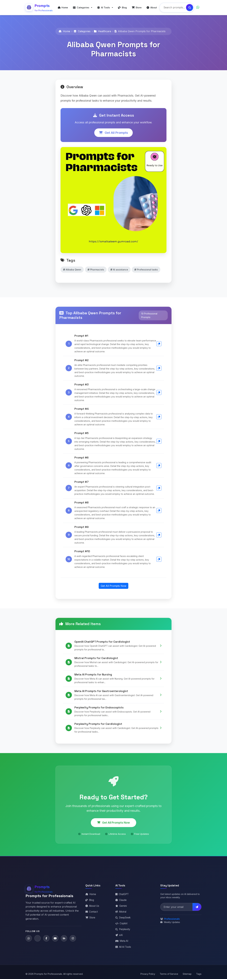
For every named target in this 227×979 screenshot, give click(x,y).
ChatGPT (122, 894)
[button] (82, 7)
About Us (92, 905)
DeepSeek (123, 917)
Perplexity (122, 929)
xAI (119, 935)
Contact (91, 911)
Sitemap (187, 974)
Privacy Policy (147, 974)
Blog (89, 900)
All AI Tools (123, 946)
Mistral (120, 911)
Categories (82, 31)
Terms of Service (169, 974)
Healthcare (102, 31)
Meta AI (121, 940)
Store (90, 917)
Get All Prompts (113, 133)
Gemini (121, 905)
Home (64, 31)
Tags (198, 974)
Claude (121, 900)
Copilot (121, 923)
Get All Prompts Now (113, 585)
